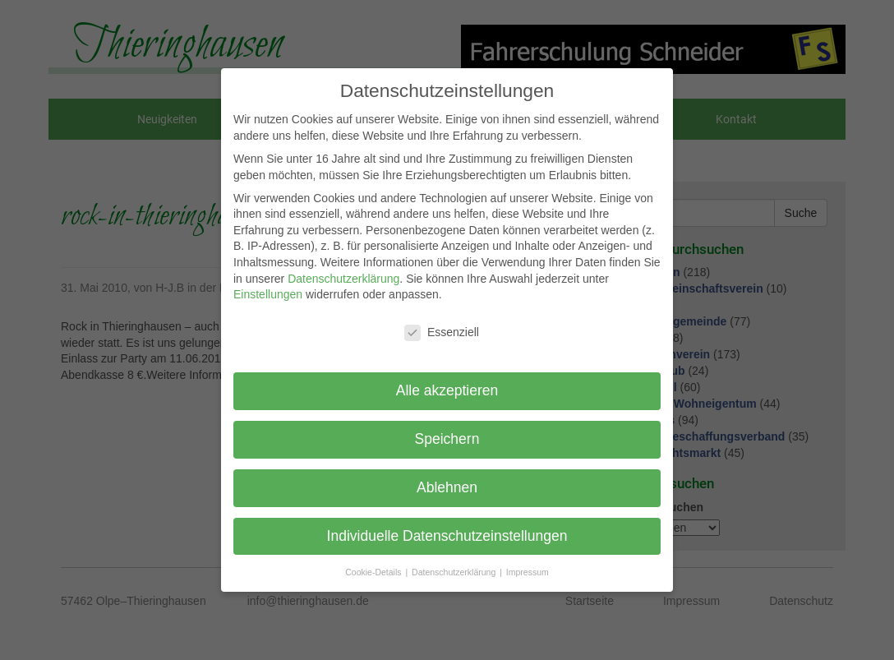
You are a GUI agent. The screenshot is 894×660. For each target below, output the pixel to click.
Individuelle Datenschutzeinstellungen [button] (447, 536)
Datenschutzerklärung (343, 278)
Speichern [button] (447, 439)
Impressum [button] (527, 572)
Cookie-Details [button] (374, 572)
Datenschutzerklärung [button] (455, 572)
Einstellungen (267, 294)
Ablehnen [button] (447, 487)
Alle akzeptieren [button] (447, 390)
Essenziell (441, 332)
